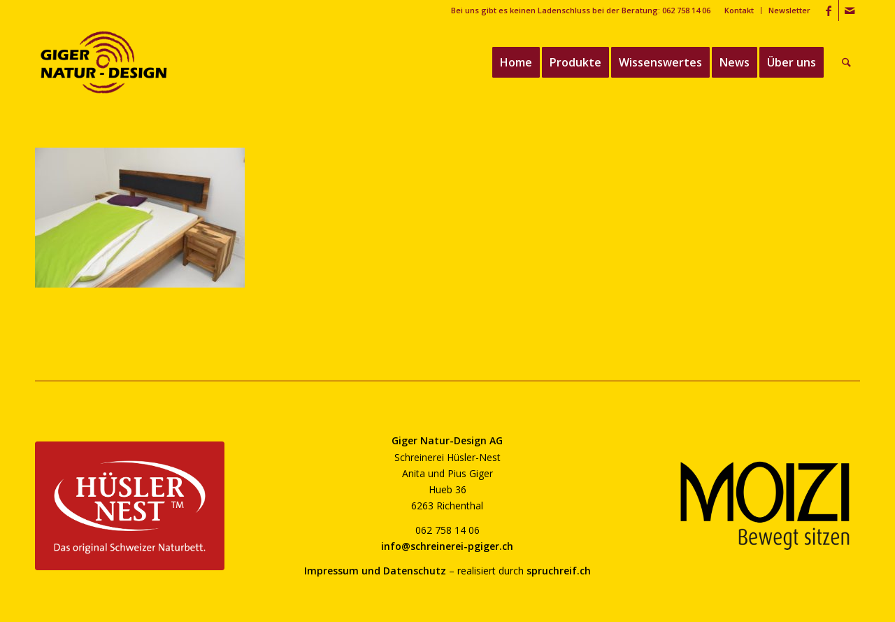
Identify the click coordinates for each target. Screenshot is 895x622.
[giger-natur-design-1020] (104, 62)
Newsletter (789, 10)
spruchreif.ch (559, 570)
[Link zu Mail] (849, 10)
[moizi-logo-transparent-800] (765, 505)
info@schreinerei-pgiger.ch (447, 546)
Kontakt (739, 10)
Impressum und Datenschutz (375, 570)
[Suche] (847, 62)
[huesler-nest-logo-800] (129, 505)
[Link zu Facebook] (828, 10)
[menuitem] (739, 10)
